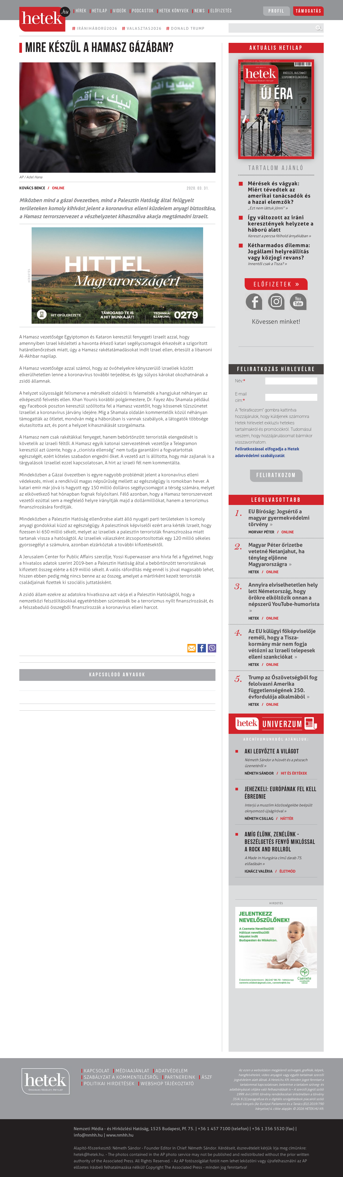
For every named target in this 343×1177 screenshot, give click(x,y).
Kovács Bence (32, 188)
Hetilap (99, 11)
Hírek (81, 11)
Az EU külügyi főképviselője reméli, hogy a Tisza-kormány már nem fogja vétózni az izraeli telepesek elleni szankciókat (282, 644)
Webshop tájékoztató (167, 1083)
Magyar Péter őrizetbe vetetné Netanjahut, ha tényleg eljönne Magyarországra (276, 554)
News (200, 11)
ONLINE (58, 188)
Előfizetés (221, 11)
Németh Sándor (259, 773)
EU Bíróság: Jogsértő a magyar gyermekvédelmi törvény (279, 517)
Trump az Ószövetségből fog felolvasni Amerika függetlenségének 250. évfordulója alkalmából (282, 687)
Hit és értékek (294, 773)
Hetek (253, 571)
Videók (119, 11)
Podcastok (143, 11)
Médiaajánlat (132, 1070)
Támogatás (309, 11)
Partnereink (180, 1077)
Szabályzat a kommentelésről (121, 1077)
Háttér (286, 818)
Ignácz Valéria (259, 871)
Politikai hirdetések (109, 1083)
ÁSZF (207, 1077)
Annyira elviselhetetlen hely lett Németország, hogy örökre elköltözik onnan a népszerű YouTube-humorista (283, 598)
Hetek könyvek (174, 11)
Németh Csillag (259, 818)
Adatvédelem (171, 1070)
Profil (277, 11)
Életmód (287, 871)
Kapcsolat (96, 1070)
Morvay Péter (261, 532)
